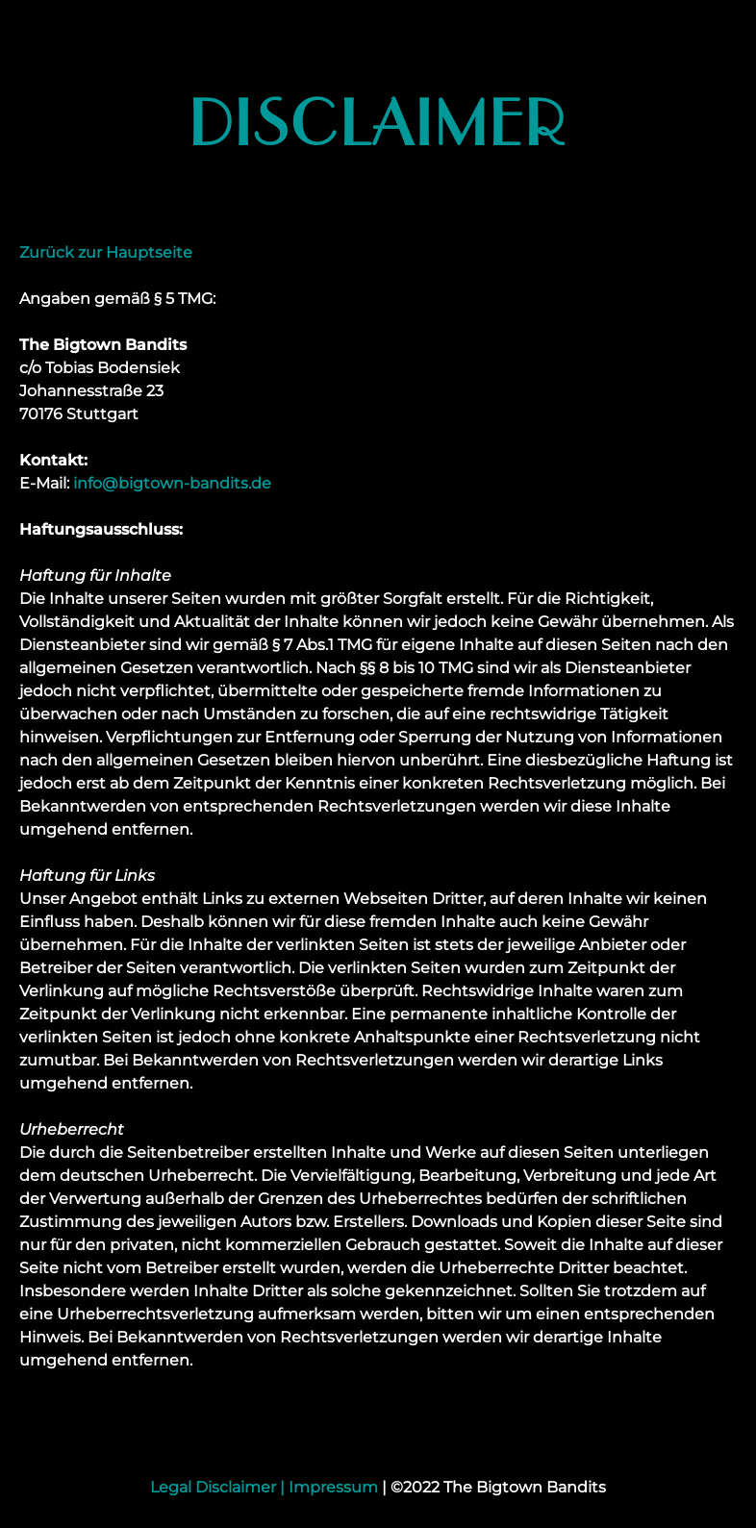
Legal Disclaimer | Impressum (264, 1487)
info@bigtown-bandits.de (172, 483)
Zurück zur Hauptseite (105, 252)
